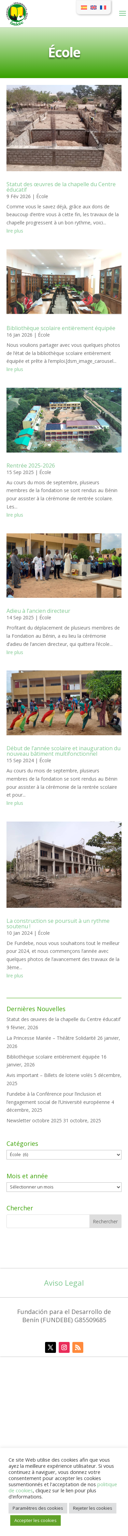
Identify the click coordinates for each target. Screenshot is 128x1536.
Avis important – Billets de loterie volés (49, 1075)
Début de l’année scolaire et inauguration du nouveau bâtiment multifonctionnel (63, 750)
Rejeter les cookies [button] (92, 1508)
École (42, 196)
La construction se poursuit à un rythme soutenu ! (58, 923)
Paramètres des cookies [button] (38, 1508)
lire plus (14, 230)
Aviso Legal (64, 1282)
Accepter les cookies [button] (35, 1520)
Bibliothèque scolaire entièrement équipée (53, 1056)
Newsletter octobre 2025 (34, 1120)
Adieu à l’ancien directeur (38, 611)
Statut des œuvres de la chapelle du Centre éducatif (63, 1019)
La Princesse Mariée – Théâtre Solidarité (51, 1038)
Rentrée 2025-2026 (30, 465)
